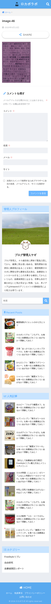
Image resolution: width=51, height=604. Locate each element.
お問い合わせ (25, 597)
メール (8, 157)
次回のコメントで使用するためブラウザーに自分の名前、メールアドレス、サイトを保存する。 (27, 184)
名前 (6, 145)
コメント (9, 111)
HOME (25, 587)
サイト (6, 169)
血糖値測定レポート (14, 568)
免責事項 (18, 593)
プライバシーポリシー (35, 593)
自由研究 (8, 563)
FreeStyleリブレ (12, 557)
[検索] (46, 301)
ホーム (9, 593)
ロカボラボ (26, 4)
